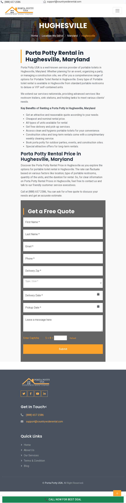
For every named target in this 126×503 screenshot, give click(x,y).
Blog (26, 465)
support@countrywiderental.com (64, 1)
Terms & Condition (34, 460)
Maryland (72, 35)
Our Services (31, 455)
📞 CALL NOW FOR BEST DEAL (63, 499)
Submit (63, 349)
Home (34, 35)
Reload (72, 338)
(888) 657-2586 (12, 2)
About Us (29, 450)
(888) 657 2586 (35, 415)
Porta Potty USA (54, 482)
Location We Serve (52, 35)
